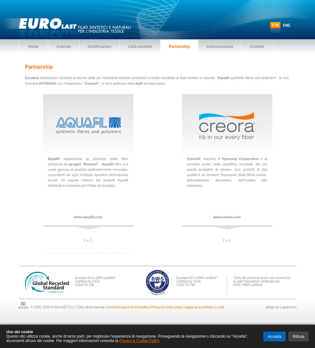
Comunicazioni (219, 46)
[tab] (88, 240)
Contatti (257, 46)
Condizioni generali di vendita (127, 307)
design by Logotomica (281, 307)
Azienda (63, 46)
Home (33, 46)
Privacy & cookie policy (167, 307)
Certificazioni (99, 46)
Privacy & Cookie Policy (139, 341)
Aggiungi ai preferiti (198, 307)
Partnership (179, 46)
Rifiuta (298, 336)
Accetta (274, 336)
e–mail (219, 307)
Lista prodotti (140, 46)
